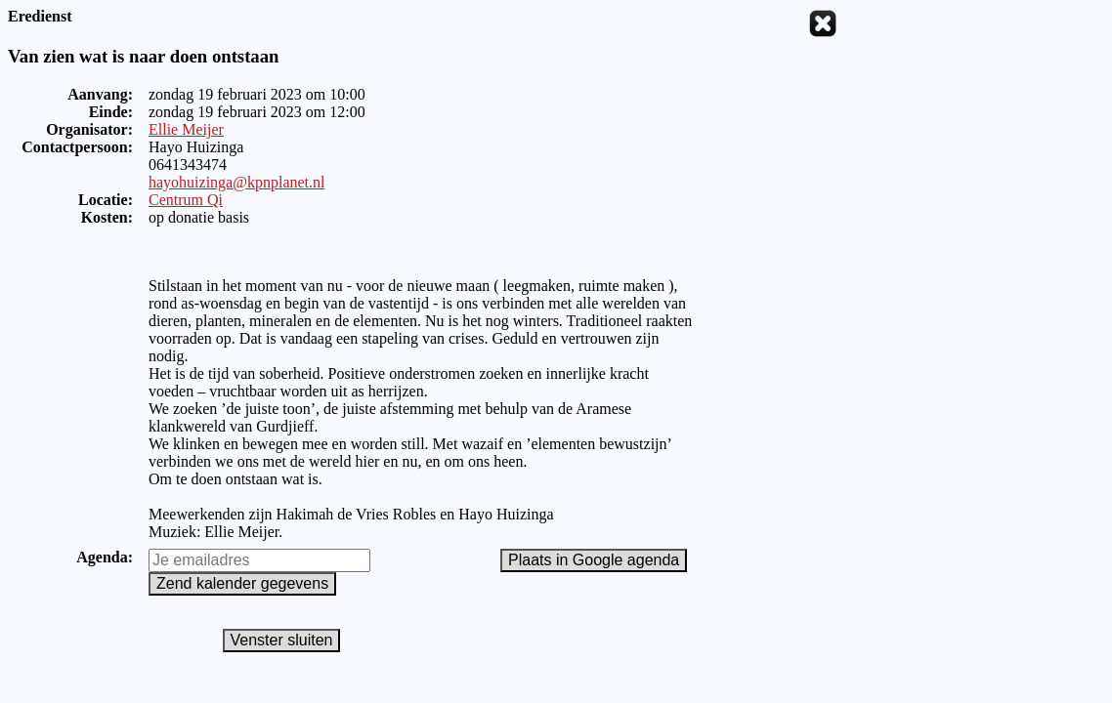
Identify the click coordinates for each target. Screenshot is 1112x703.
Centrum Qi (186, 199)
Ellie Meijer (186, 129)
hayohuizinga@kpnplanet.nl (236, 182)
